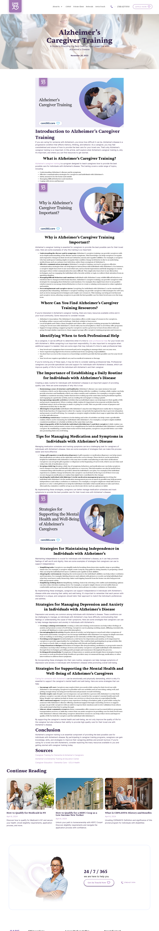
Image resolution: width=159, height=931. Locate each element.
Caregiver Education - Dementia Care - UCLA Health (57, 762)
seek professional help (98, 341)
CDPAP (68, 7)
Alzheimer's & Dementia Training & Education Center (57, 759)
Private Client (78, 7)
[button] (57, 6)
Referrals (89, 7)
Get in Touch (100, 7)
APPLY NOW (141, 7)
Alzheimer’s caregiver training (47, 163)
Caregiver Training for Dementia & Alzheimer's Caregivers (59, 755)
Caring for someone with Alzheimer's (50, 678)
